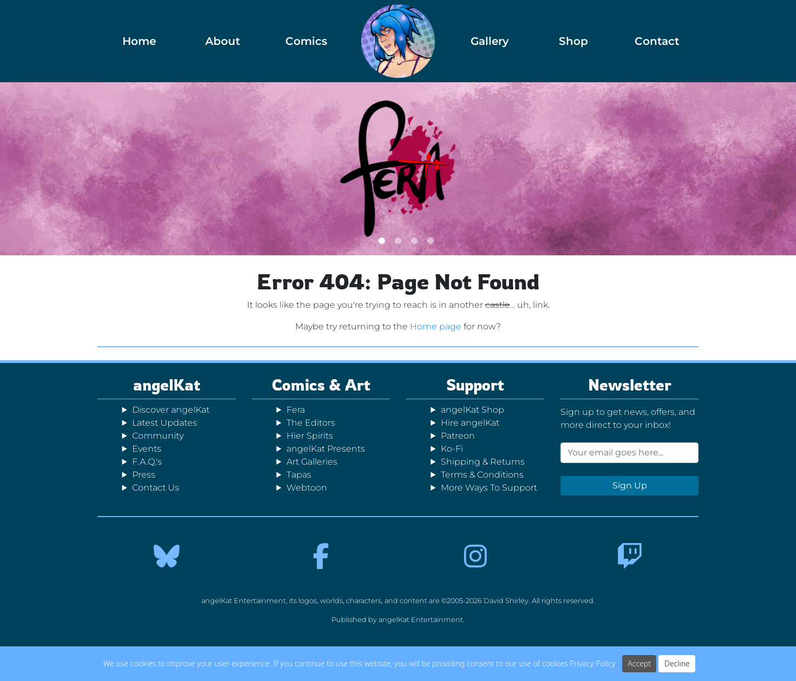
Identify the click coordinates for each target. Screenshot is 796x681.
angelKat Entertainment (421, 620)
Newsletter (629, 384)
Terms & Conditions (482, 475)
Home (139, 41)
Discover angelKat (171, 410)
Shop (573, 41)
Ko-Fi (452, 449)
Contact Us (155, 487)
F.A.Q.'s (147, 462)
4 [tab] (430, 240)
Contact (657, 41)
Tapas (298, 475)
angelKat (166, 384)
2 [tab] (398, 240)
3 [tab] (414, 240)
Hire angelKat (470, 423)
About (222, 41)
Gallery (490, 41)
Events (146, 449)
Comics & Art (321, 384)
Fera (295, 410)
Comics (306, 41)
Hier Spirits (309, 436)
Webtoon (306, 487)
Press (143, 475)
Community (158, 436)
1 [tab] (382, 240)
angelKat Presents (325, 449)
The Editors (310, 423)
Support (475, 384)
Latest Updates (164, 423)
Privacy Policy (592, 663)
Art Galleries (311, 462)
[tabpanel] (398, 168)
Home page (435, 326)
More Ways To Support (489, 487)
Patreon (458, 436)
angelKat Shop (472, 410)
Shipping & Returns (483, 462)
